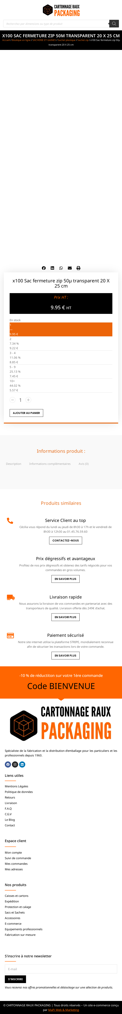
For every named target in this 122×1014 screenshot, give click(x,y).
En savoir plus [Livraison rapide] (65, 617)
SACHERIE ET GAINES (44, 40)
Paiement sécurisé (65, 635)
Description (13, 464)
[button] (43, 268)
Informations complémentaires (50, 464)
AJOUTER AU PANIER (26, 413)
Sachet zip (82, 40)
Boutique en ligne (21, 40)
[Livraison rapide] (10, 597)
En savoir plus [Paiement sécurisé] (65, 655)
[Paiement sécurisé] (10, 636)
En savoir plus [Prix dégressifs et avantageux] (65, 579)
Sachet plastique (67, 40)
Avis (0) (84, 464)
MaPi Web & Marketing (63, 1010)
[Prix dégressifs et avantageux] (10, 559)
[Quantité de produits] (20, 399)
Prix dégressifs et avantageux (65, 558)
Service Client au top (65, 520)
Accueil (6, 40)
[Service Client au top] (10, 521)
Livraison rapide (66, 597)
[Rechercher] (114, 23)
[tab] (13, 463)
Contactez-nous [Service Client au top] (65, 540)
